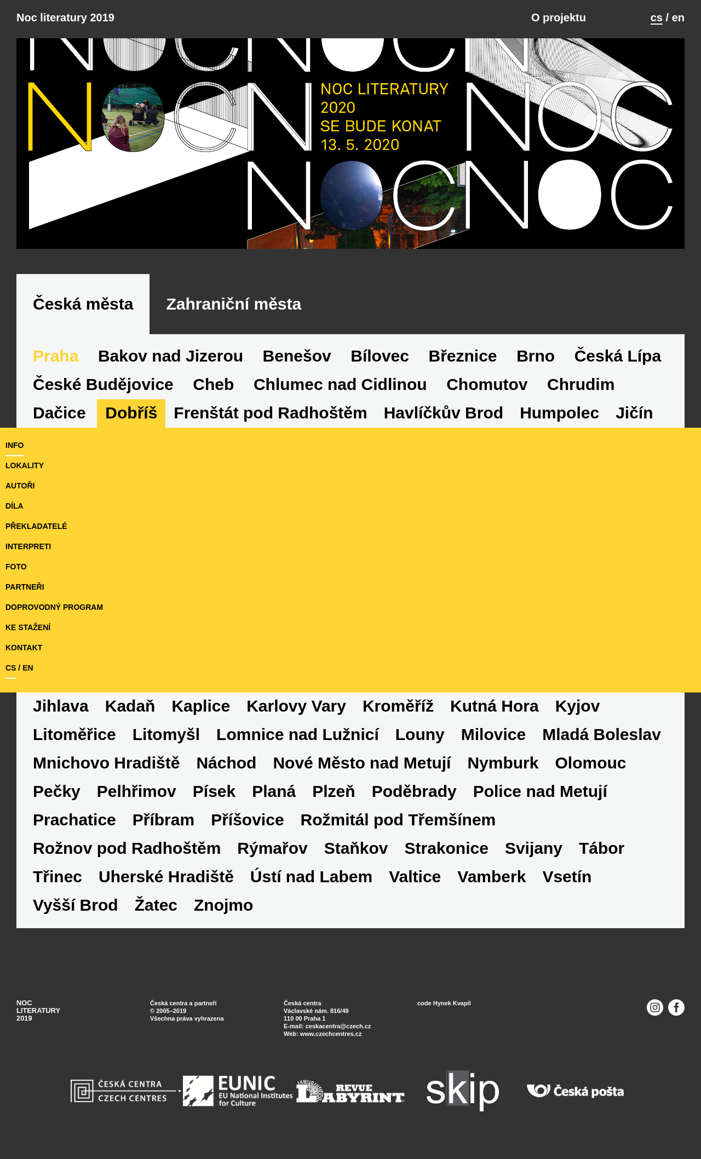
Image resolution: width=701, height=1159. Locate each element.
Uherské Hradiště (166, 876)
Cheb (213, 384)
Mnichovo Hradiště (106, 763)
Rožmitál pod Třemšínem (398, 820)
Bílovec (379, 356)
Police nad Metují (540, 791)
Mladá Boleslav (601, 734)
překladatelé (36, 526)
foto (16, 566)
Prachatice (74, 820)
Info (14, 445)
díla (14, 506)
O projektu (558, 17)
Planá (274, 791)
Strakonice (446, 848)
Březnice (463, 356)
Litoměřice (74, 734)
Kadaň (130, 706)
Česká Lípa (617, 356)
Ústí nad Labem (311, 876)
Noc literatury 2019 (65, 17)
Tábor (601, 848)
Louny (420, 734)
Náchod (226, 763)
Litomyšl (166, 734)
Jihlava (61, 706)
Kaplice (200, 706)
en (678, 17)
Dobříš (131, 413)
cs (657, 17)
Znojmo (223, 905)
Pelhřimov (136, 791)
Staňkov (356, 848)
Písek (214, 791)
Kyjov (577, 706)
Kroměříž (398, 706)
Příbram (163, 820)
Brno (535, 356)
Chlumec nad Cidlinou (340, 384)
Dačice (59, 413)
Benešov (297, 356)
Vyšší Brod (75, 905)
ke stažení (27, 627)
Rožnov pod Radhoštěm (127, 848)
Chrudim (580, 384)
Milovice (493, 734)
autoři (20, 485)
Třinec (57, 876)
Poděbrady (414, 791)
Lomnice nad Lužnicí (297, 734)
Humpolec (559, 413)
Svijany (533, 848)
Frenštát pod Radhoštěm (270, 413)
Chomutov (486, 384)
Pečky (57, 791)
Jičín (634, 413)
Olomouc (590, 763)
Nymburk (502, 763)
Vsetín (566, 876)
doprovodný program (54, 607)
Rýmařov (272, 848)
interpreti (28, 546)
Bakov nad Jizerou (170, 356)
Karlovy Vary (296, 706)
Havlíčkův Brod (443, 413)
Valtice (415, 876)
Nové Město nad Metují (362, 763)
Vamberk (491, 876)
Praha (55, 356)
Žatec (156, 905)
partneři (24, 587)
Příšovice (247, 820)
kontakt (23, 647)
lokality (24, 465)
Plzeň (333, 791)
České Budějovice (103, 384)
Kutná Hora (494, 706)
